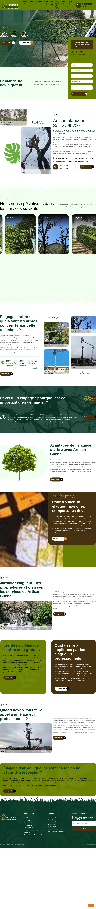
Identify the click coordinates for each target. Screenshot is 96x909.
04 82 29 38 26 (87, 4)
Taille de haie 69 (51, 4)
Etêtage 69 (63, 2)
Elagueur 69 (31, 2)
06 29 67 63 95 (87, 6)
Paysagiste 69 (39, 2)
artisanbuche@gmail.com (55, 822)
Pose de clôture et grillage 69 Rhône (57, 5)
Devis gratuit (6, 374)
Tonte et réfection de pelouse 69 (69, 4)
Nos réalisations (7, 42)
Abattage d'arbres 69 (45, 3)
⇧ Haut (91, 905)
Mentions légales (91, 844)
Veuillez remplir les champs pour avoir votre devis (81, 54)
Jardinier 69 (24, 2)
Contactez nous (26, 42)
